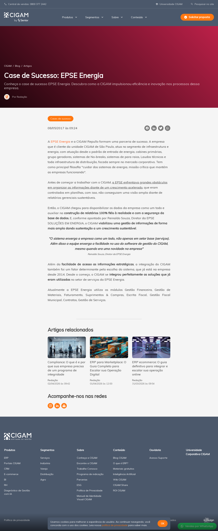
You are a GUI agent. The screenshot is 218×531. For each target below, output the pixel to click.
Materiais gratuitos (123, 468)
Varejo (44, 468)
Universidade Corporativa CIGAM (198, 452)
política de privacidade (115, 525)
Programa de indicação (90, 474)
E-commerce (11, 474)
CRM (6, 468)
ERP (6, 457)
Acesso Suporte (158, 457)
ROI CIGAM (119, 490)
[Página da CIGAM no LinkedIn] (57, 405)
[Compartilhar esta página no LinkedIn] (154, 128)
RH (5, 485)
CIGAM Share (120, 485)
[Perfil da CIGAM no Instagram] (50, 405)
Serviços (45, 457)
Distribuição (46, 474)
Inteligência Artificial (124, 474)
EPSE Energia (60, 141)
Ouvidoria (155, 450)
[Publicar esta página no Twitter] (161, 128)
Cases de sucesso (60, 118)
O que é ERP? (120, 463)
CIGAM (8, 65)
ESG (79, 485)
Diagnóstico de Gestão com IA (17, 492)
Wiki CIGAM (119, 479)
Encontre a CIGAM (87, 463)
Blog (17, 65)
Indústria (45, 463)
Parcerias (82, 479)
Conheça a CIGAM (87, 457)
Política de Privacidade (90, 490)
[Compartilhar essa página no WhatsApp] (167, 128)
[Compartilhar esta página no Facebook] (147, 128)
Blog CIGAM (119, 457)
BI (5, 479)
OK (162, 523)
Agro (43, 479)
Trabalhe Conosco (87, 468)
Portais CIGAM (12, 463)
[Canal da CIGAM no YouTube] (64, 405)
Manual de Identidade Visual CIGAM (89, 497)
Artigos (28, 65)
